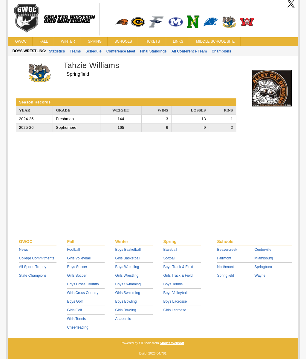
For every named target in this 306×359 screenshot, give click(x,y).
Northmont (225, 267)
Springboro (263, 267)
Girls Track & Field (178, 275)
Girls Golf (74, 310)
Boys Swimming (128, 284)
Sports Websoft (172, 343)
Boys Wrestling (127, 267)
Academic (123, 319)
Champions (221, 51)
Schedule (93, 51)
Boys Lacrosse (175, 301)
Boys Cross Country (83, 284)
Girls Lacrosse (174, 310)
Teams (75, 51)
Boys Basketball (128, 249)
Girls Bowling (125, 310)
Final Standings (153, 51)
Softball (169, 258)
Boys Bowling (126, 301)
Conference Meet (120, 51)
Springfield (225, 275)
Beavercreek (227, 249)
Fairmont (224, 258)
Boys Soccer (77, 267)
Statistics (57, 51)
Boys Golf (75, 301)
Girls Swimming (127, 293)
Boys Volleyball (175, 293)
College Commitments (36, 258)
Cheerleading (77, 327)
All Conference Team (189, 51)
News (23, 249)
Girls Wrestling (127, 275)
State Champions (33, 275)
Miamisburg (264, 258)
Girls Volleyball (79, 258)
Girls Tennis (76, 319)
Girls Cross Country (83, 293)
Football (73, 249)
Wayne (260, 275)
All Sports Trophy (32, 267)
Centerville (263, 249)
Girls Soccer (77, 275)
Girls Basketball (127, 258)
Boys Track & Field (178, 267)
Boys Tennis (173, 284)
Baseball (170, 249)
